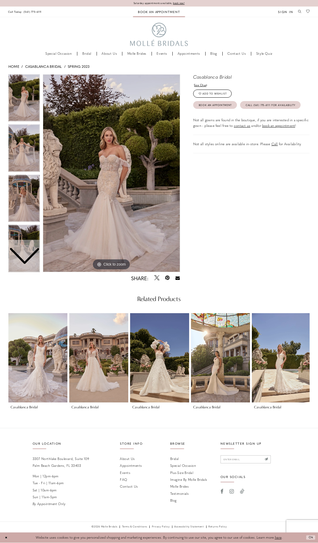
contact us (242, 143)
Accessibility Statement (189, 527)
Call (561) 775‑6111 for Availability (230, 121)
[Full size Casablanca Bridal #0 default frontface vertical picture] (111, 173)
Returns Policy (217, 527)
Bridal (174, 459)
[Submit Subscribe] (275, 460)
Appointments (131, 466)
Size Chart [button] (202, 85)
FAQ (123, 479)
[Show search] (298, 12)
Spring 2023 (78, 66)
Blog (173, 501)
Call (274, 161)
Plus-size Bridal (181, 473)
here (278, 538)
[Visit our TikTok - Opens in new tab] (242, 493)
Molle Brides (179, 487)
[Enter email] (250, 460)
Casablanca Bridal (43, 66)
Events (125, 473)
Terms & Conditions (134, 527)
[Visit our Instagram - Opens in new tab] (231, 493)
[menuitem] (27, 12)
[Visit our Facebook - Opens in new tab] (222, 493)
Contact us (129, 487)
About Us (127, 459)
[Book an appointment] (159, 12)
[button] (283, 12)
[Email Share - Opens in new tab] (177, 278)
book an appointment (278, 143)
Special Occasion (183, 466)
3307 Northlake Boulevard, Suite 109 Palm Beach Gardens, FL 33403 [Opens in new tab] (61, 462)
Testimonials (179, 493)
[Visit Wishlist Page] (307, 12)
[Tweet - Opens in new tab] (156, 278)
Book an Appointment (219, 109)
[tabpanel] (111, 173)
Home (13, 66)
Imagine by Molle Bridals (188, 479)
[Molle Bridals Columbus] (159, 35)
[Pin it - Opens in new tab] (167, 278)
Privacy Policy (161, 527)
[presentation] (37, 358)
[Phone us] (27, 12)
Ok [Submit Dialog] (310, 538)
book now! (182, 3)
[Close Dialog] (7, 538)
